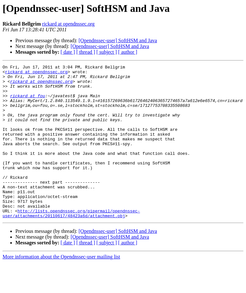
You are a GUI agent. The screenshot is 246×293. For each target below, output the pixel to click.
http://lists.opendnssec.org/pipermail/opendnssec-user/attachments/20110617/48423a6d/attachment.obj (71, 243)
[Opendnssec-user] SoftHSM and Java (117, 40)
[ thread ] (85, 52)
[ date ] (68, 52)
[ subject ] (106, 52)
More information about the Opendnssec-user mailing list (61, 287)
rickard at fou (27, 102)
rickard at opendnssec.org (68, 24)
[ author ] (127, 52)
